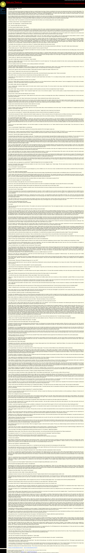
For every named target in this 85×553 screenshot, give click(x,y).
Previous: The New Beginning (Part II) (15, 547)
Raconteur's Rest (3, 11)
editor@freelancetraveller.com (32, 551)
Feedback (22, 551)
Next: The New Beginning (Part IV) (30, 547)
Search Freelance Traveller (77, 0)
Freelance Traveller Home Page (69, 0)
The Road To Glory (3, 13)
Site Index (83, 0)
